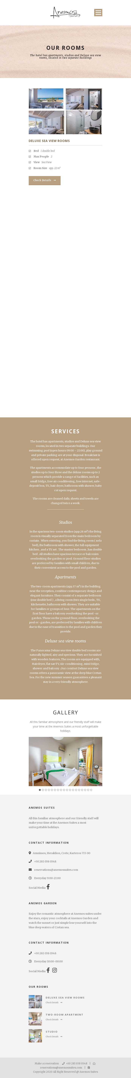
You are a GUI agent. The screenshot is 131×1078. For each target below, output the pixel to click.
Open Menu (98, 12)
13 (76, 790)
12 (73, 790)
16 (85, 790)
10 (67, 790)
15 (82, 790)
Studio (52, 1031)
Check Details (44, 180)
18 (91, 790)
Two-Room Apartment (64, 1014)
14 (79, 790)
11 (70, 790)
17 (88, 790)
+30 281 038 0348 (74, 1063)
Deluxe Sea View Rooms (49, 141)
